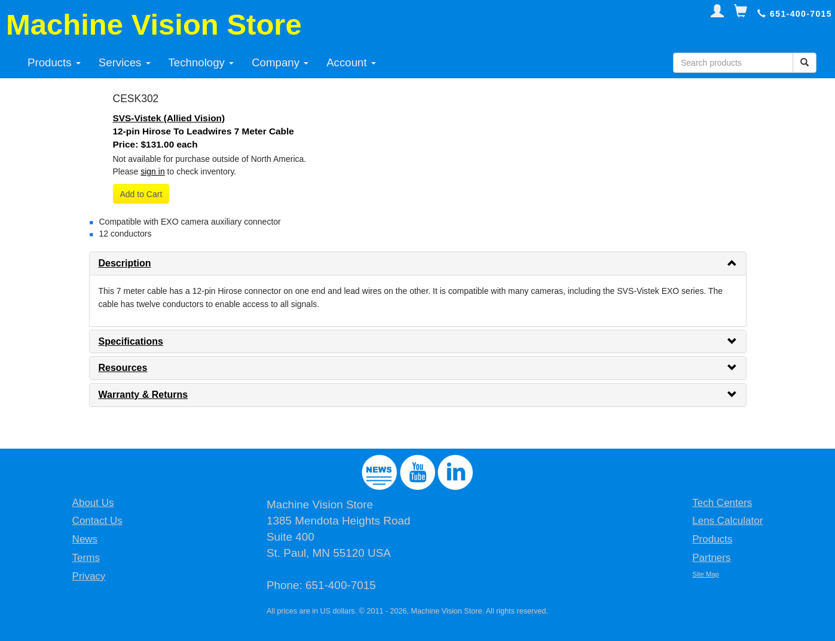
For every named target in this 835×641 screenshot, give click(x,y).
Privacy (89, 576)
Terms (86, 557)
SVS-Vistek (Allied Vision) (169, 118)
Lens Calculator (727, 520)
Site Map (705, 574)
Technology (201, 62)
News (85, 539)
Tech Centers (722, 502)
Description (125, 263)
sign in (152, 171)
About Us (93, 502)
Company (280, 62)
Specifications (131, 341)
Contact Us (97, 520)
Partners (711, 557)
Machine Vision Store (154, 24)
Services (125, 62)
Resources (123, 368)
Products (54, 62)
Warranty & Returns (143, 394)
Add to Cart (141, 194)
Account (351, 62)
